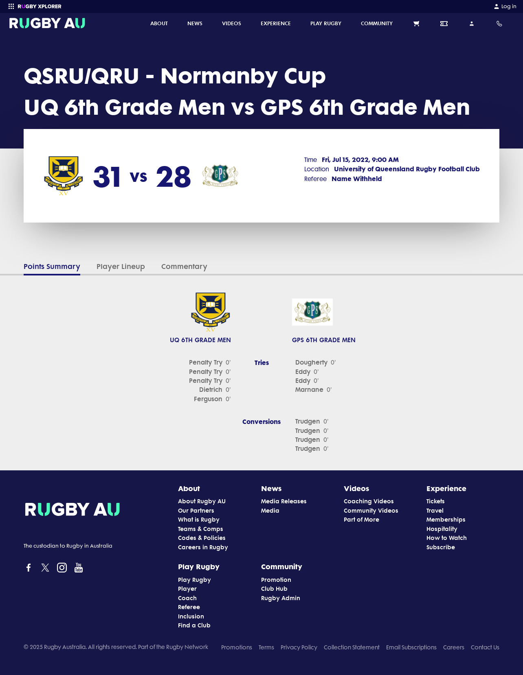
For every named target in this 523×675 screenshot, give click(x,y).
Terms (266, 647)
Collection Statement (352, 647)
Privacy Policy (299, 647)
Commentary (184, 266)
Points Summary (52, 266)
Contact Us (485, 647)
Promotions (236, 647)
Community (281, 566)
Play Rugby (199, 566)
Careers (453, 647)
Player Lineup (121, 266)
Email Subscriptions (411, 647)
